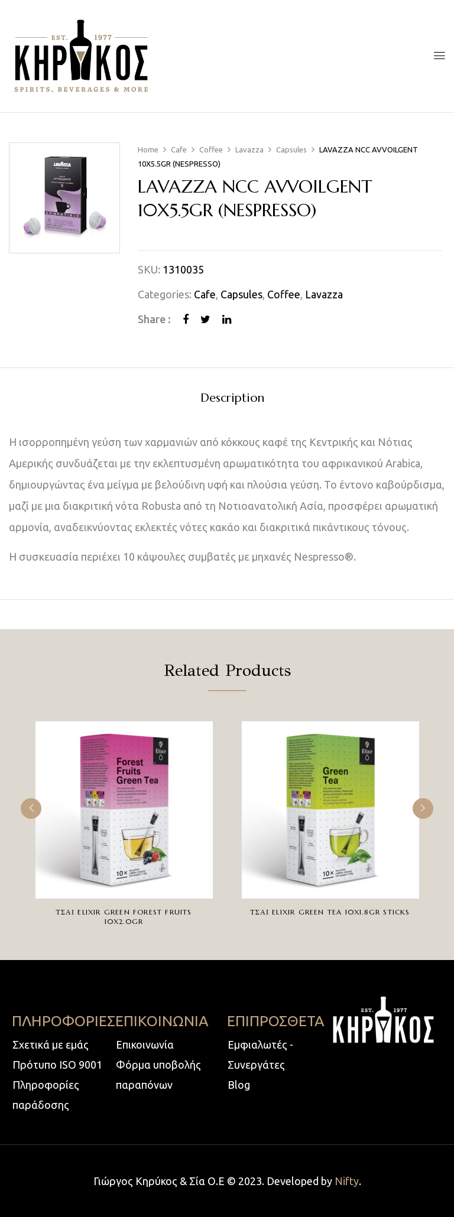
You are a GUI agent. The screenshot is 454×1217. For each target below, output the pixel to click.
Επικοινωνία (145, 1044)
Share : (154, 319)
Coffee (211, 149)
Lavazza (249, 149)
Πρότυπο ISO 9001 (57, 1064)
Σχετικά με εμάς (50, 1044)
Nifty (347, 1181)
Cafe (179, 149)
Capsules (291, 149)
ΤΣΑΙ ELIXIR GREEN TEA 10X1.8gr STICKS (330, 911)
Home (148, 149)
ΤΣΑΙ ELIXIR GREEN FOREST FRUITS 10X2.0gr (124, 916)
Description (232, 398)
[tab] (232, 400)
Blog (239, 1085)
